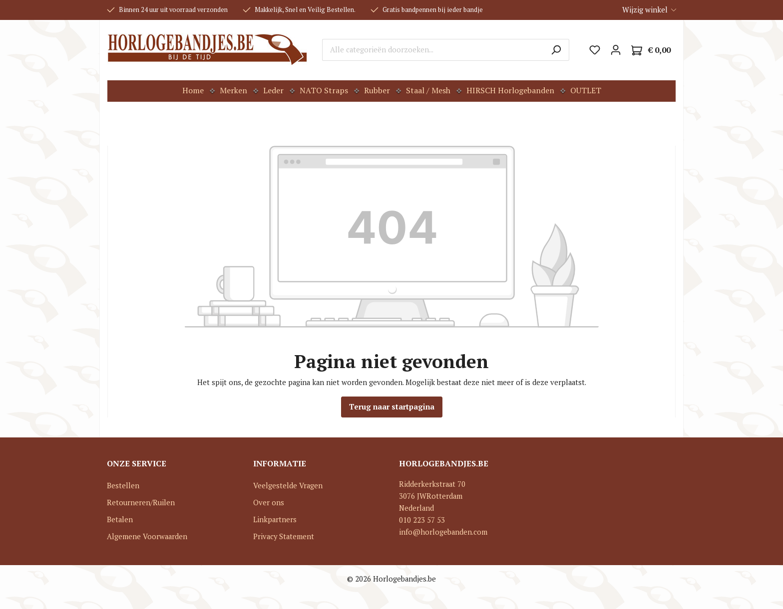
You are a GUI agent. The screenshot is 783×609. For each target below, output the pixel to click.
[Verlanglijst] (594, 50)
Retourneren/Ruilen (141, 502)
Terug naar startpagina (391, 406)
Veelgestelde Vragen (288, 485)
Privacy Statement (283, 536)
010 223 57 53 (422, 520)
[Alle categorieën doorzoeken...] (432, 50)
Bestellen (123, 485)
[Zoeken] (556, 50)
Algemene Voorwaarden (147, 536)
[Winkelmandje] (651, 50)
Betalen (120, 519)
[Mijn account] (615, 50)
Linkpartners (275, 519)
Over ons (268, 502)
